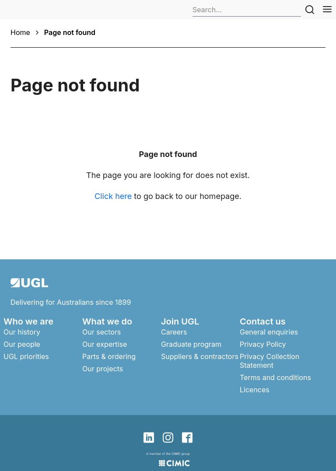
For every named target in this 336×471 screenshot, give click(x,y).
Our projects (102, 368)
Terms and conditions (275, 377)
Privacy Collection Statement (269, 361)
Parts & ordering (109, 356)
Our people (22, 344)
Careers (174, 332)
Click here (113, 196)
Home (20, 32)
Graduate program (191, 344)
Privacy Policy (263, 344)
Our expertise (104, 344)
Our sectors (101, 332)
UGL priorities (26, 356)
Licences (255, 389)
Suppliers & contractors (199, 356)
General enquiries (269, 332)
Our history (22, 332)
